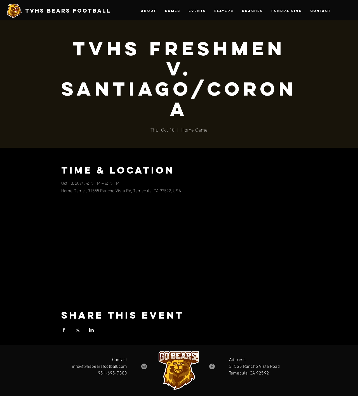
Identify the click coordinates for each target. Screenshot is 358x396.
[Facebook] (212, 366)
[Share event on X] (77, 330)
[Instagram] (144, 366)
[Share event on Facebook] (64, 330)
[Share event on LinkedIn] (91, 330)
